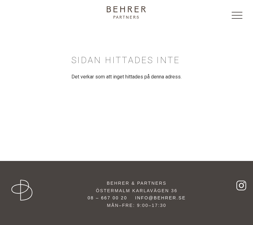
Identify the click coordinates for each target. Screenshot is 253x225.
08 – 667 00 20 (107, 197)
